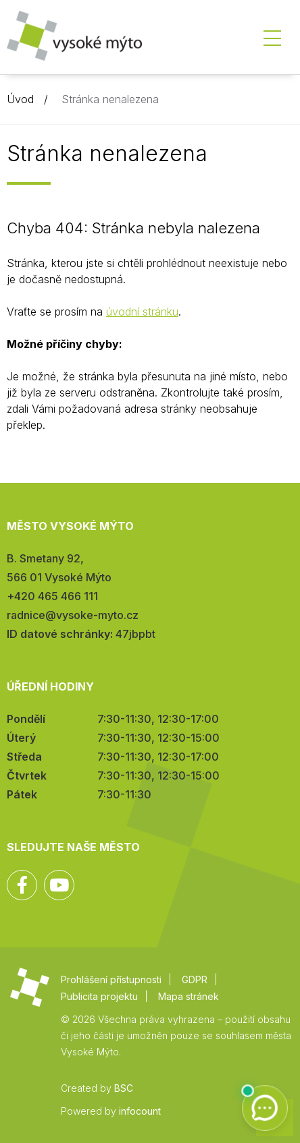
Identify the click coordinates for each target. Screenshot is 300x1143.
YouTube (59, 885)
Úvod (20, 99)
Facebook (22, 885)
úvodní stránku (142, 311)
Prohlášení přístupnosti (111, 979)
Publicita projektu (99, 996)
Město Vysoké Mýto (74, 40)
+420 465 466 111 (52, 596)
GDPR (194, 979)
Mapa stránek (188, 996)
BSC (123, 1088)
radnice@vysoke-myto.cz (73, 615)
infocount (140, 1111)
